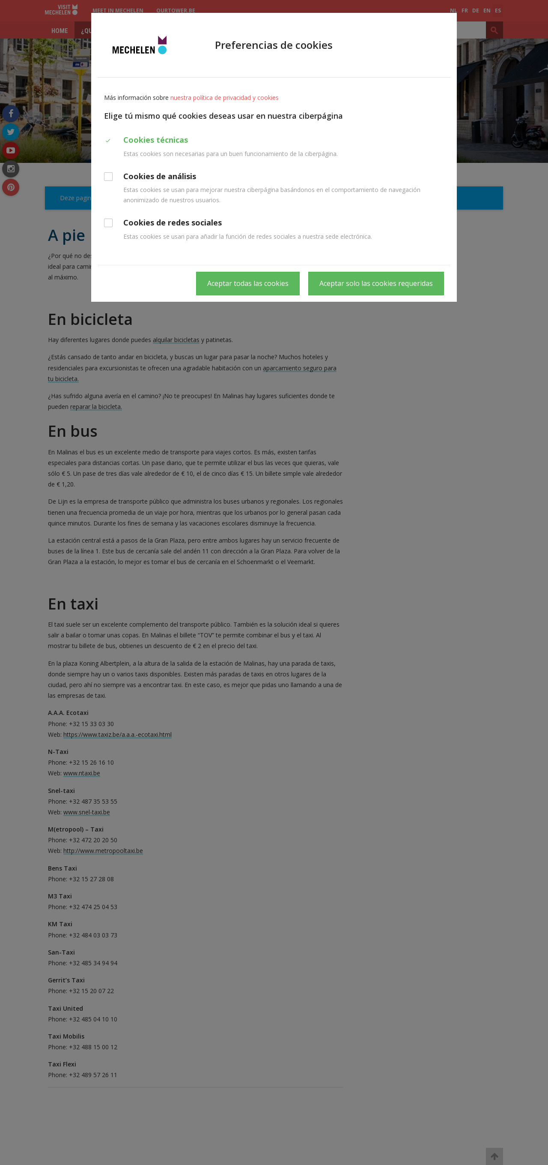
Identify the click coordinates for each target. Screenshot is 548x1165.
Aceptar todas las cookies (248, 283)
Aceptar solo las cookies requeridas (376, 283)
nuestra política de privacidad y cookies (224, 97)
